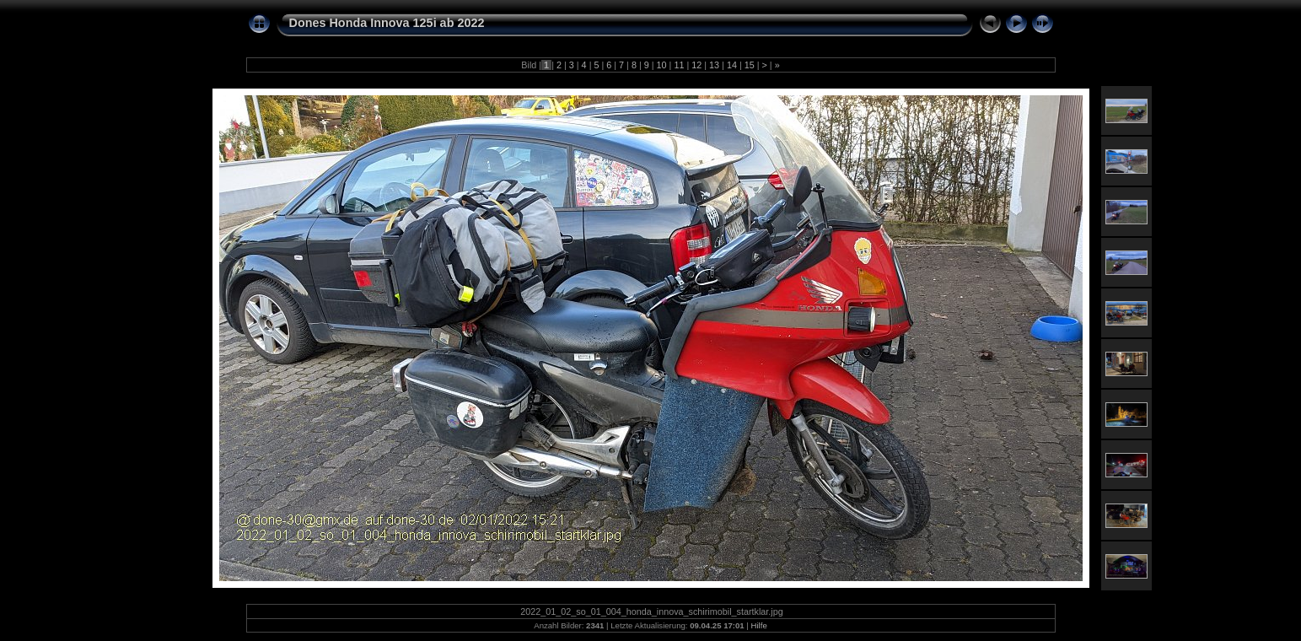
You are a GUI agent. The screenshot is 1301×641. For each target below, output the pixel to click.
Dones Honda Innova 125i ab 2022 (387, 23)
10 (661, 65)
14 (731, 65)
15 (749, 65)
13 (714, 65)
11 (678, 65)
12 (696, 65)
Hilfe (759, 625)
